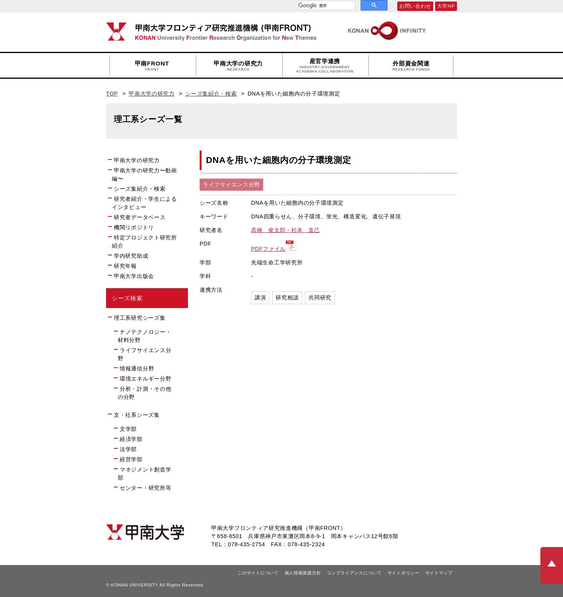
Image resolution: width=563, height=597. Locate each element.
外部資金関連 (411, 66)
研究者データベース (143, 216)
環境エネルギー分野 (145, 379)
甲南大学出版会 (134, 276)
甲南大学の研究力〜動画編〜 (144, 174)
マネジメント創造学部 (144, 473)
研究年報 (125, 266)
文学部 (128, 429)
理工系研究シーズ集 (139, 318)
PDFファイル (268, 249)
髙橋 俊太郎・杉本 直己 (285, 230)
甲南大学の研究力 (238, 66)
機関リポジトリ (137, 226)
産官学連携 (325, 66)
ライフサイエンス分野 (144, 354)
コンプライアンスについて (354, 572)
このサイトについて (257, 572)
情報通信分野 (137, 368)
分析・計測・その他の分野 (144, 393)
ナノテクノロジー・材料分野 (144, 336)
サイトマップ (439, 572)
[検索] (325, 5)
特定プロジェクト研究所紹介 (144, 241)
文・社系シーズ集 (137, 415)
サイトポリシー (404, 572)
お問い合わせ (415, 6)
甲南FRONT (152, 66)
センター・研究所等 (145, 488)
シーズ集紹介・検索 (211, 93)
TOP (112, 93)
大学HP (446, 6)
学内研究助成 (131, 256)
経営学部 (131, 459)
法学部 (128, 449)
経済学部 (131, 439)
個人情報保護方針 (303, 572)
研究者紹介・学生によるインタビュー (144, 203)
